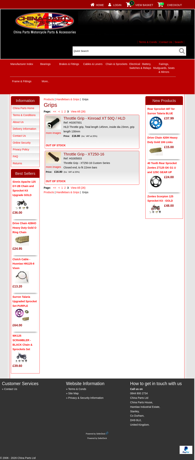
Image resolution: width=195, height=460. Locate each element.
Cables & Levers (92, 64)
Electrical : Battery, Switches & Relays (140, 66)
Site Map (73, 393)
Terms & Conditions (24, 115)
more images (53, 125)
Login (117, 5)
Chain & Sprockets (116, 64)
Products (49, 99)
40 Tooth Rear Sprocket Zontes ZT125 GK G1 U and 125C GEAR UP (162, 168)
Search (179, 42)
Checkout (174, 5)
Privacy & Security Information (86, 397)
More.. (45, 81)
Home (100, 5)
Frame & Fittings (21, 81)
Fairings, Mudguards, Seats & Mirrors (164, 68)
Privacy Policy (21, 149)
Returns (17, 163)
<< (54, 111)
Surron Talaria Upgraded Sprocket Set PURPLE (25, 301)
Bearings (45, 64)
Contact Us (165, 42)
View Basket (144, 5)
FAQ (15, 156)
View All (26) (77, 111)
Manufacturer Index (21, 64)
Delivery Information (24, 128)
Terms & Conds (148, 42)
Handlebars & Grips (67, 99)
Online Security (22, 142)
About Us (18, 122)
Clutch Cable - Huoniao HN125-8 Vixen (23, 264)
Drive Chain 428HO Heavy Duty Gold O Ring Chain (24, 228)
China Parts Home (23, 108)
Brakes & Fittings (69, 64)
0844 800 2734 (139, 393)
